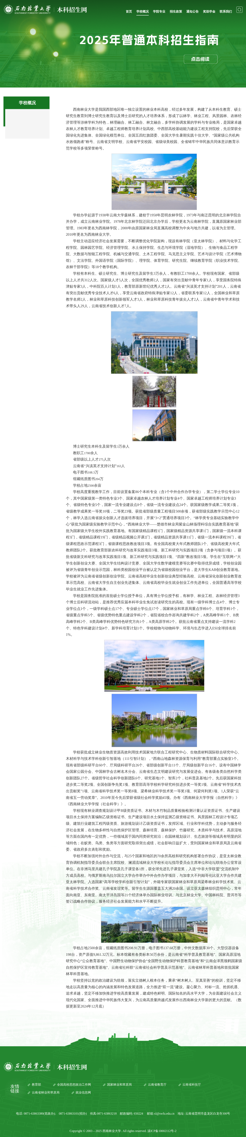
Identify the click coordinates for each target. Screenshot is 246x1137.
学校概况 (142, 11)
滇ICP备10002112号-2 (161, 1131)
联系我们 (226, 11)
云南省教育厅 (157, 1084)
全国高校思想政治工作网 (74, 1084)
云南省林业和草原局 (46, 1092)
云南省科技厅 (191, 1084)
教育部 (36, 1084)
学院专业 (159, 11)
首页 (129, 11)
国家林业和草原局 (119, 1084)
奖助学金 (209, 11)
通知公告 (192, 11)
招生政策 (176, 11)
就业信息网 (83, 1092)
